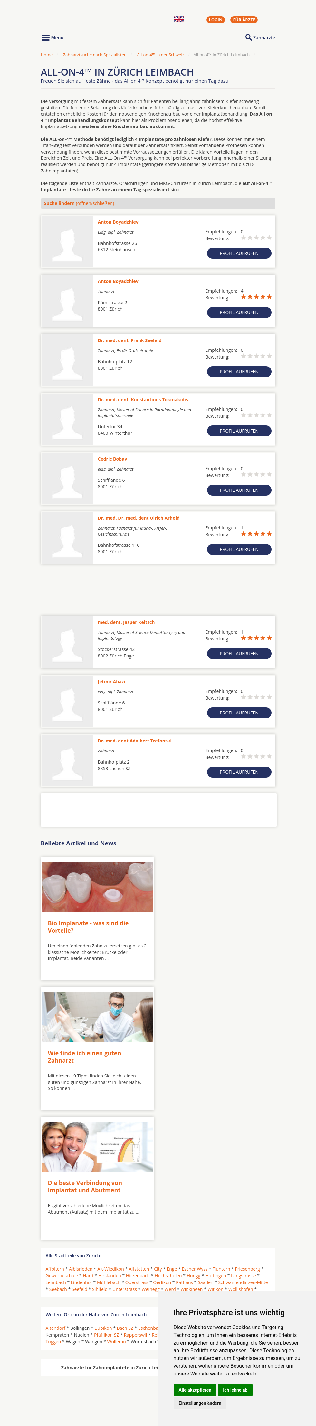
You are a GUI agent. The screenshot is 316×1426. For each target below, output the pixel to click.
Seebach (58, 1156)
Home (47, 55)
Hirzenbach (138, 1143)
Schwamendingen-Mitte (243, 1149)
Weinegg (151, 1156)
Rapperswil (135, 1201)
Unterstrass (124, 1156)
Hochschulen (168, 1143)
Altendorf (55, 1195)
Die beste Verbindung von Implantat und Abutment (85, 1053)
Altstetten (139, 1136)
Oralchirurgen (60, 1384)
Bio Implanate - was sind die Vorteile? (88, 925)
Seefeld (79, 1156)
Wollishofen (240, 1156)
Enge (172, 1136)
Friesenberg (247, 1136)
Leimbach (56, 1149)
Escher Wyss (194, 1136)
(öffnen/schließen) (79, 203)
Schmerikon (215, 1201)
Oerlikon (162, 1149)
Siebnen (241, 1201)
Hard (88, 1143)
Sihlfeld (100, 1156)
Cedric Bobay (112, 459)
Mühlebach (108, 1149)
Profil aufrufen (239, 253)
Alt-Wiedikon (110, 1136)
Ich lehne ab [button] (235, 1390)
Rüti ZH (190, 1201)
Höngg (194, 1143)
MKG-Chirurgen (62, 1392)
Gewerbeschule (62, 1143)
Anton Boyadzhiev (118, 222)
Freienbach (186, 1195)
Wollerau (116, 1208)
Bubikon (103, 1195)
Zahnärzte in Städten (128, 1384)
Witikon (215, 1156)
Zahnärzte (264, 37)
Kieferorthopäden (64, 1400)
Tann (260, 1201)
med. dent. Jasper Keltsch (126, 622)
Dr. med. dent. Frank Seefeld (130, 340)
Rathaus (184, 1149)
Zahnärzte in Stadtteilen (120, 1394)
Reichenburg (165, 1201)
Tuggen (53, 1208)
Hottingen (215, 1143)
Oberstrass (136, 1149)
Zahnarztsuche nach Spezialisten (95, 55)
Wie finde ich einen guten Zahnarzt (201, 925)
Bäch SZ (125, 1195)
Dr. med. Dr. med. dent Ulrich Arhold (139, 518)
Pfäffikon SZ (106, 1201)
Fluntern (221, 1136)
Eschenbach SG (154, 1195)
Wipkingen (192, 1156)
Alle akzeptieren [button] (195, 1390)
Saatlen (205, 1149)
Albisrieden (80, 1136)
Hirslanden (109, 1143)
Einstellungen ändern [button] (200, 1403)
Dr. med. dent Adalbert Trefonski (135, 741)
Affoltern (55, 1136)
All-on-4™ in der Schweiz (160, 55)
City (158, 1136)
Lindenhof (81, 1149)
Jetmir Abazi (111, 681)
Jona (253, 1195)
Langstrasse (243, 1143)
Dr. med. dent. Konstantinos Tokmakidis (143, 399)
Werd (170, 1156)
